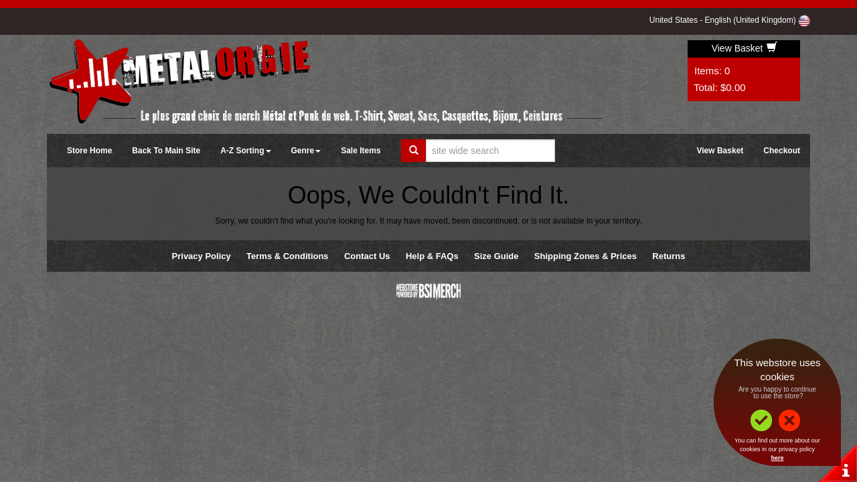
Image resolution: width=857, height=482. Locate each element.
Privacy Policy (201, 256)
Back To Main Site (166, 150)
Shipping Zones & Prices (585, 256)
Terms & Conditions (287, 256)
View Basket (745, 48)
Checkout (781, 150)
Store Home (89, 150)
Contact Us (367, 256)
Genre (306, 150)
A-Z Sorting (245, 150)
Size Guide (496, 256)
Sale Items (360, 150)
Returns (668, 256)
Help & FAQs (432, 256)
